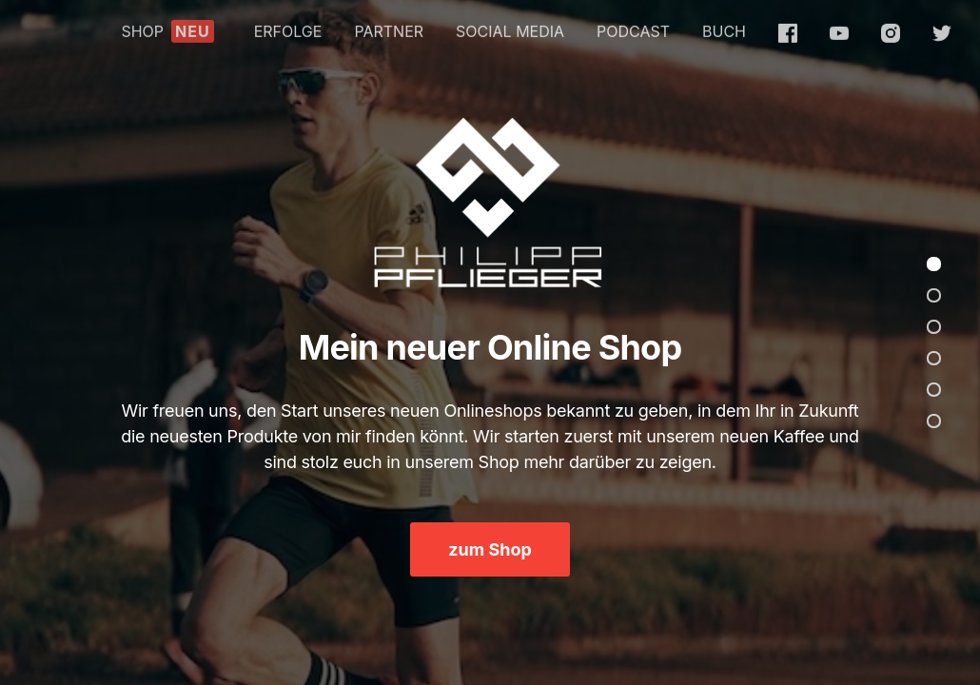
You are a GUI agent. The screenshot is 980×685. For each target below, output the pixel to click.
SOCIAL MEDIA (510, 26)
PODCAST (633, 26)
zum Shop (490, 549)
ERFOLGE (288, 26)
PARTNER (388, 26)
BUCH (724, 26)
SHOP (167, 26)
